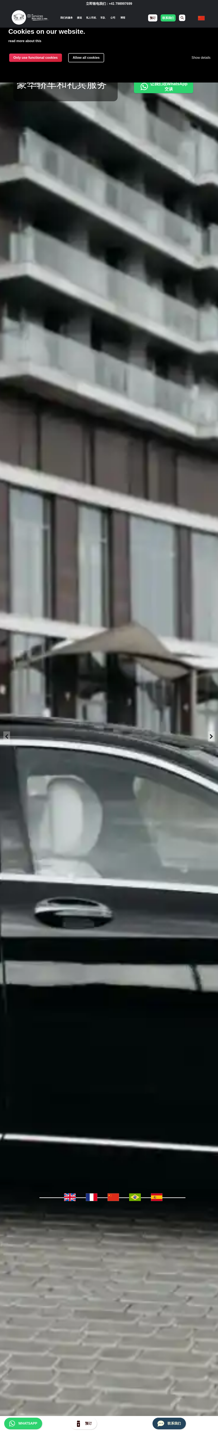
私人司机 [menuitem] (91, 17)
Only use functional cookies (35, 57)
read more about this (24, 41)
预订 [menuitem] (153, 18)
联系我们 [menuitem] (168, 18)
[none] (66, 17)
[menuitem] (182, 18)
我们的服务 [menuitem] (66, 17)
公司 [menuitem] (112, 17)
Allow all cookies (86, 57)
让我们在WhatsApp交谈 (163, 86)
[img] (30, 18)
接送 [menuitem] (79, 17)
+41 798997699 (120, 3)
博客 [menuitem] (122, 17)
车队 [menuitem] (102, 17)
